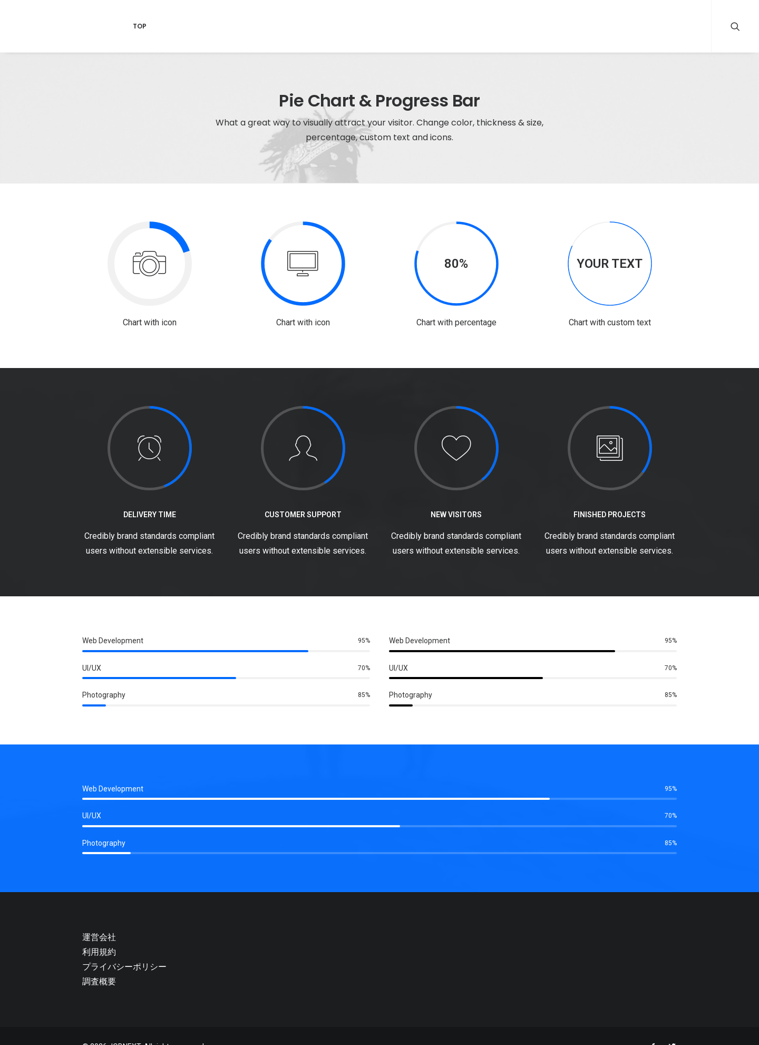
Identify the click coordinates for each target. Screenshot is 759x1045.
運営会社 (99, 937)
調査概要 (99, 981)
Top (128, 26)
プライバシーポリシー (124, 967)
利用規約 (99, 952)
